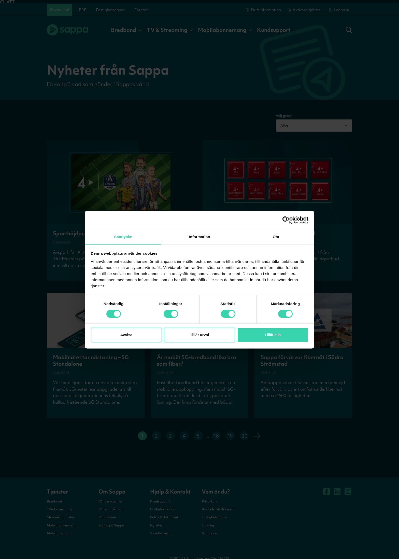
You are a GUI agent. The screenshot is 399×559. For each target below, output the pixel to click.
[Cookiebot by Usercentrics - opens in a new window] (286, 220)
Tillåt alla (273, 335)
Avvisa (126, 335)
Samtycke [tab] (123, 237)
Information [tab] (199, 237)
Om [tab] (276, 237)
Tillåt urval (199, 335)
